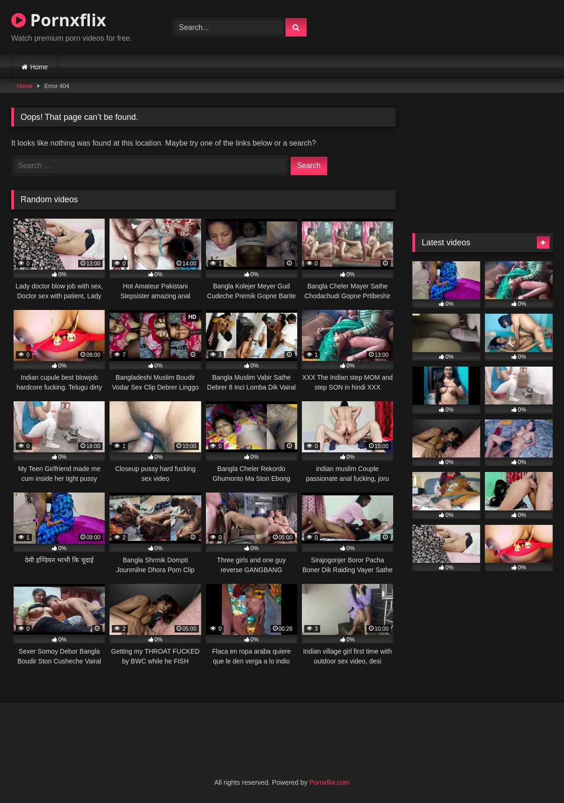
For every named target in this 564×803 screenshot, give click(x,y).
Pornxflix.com (329, 782)
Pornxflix (58, 19)
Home (39, 67)
